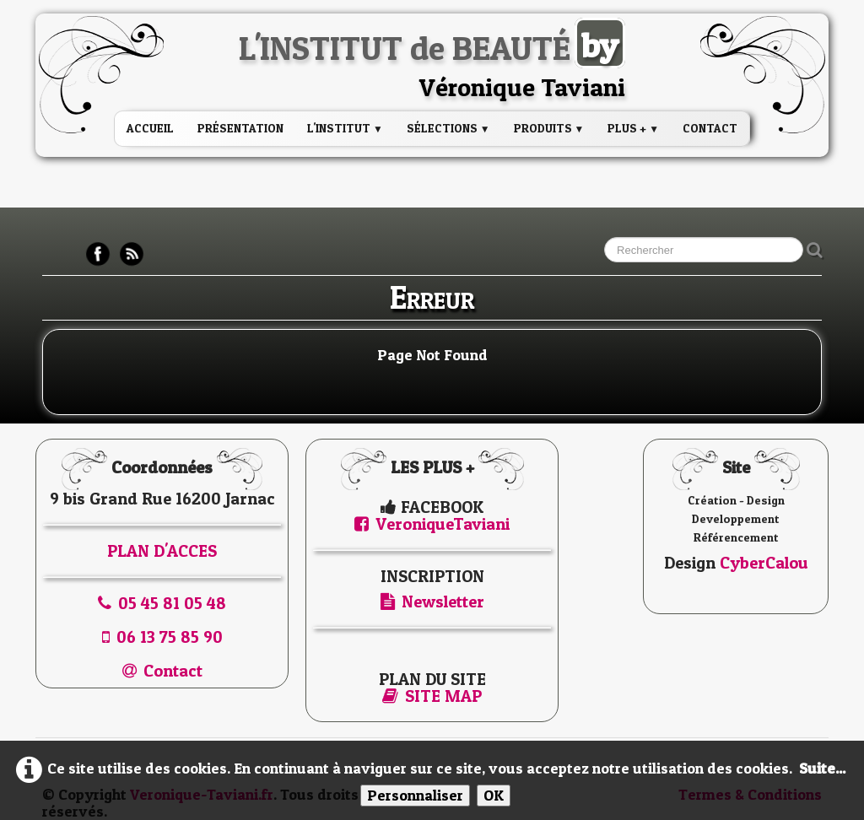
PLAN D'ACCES (162, 551)
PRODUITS (549, 128)
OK (493, 795)
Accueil (150, 128)
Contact (710, 128)
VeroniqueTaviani (432, 524)
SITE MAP (432, 696)
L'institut (345, 128)
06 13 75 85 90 (162, 637)
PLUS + (633, 128)
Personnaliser (415, 795)
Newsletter (432, 601)
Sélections (448, 128)
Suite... (822, 768)
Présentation (240, 128)
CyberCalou (764, 563)
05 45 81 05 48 (162, 603)
